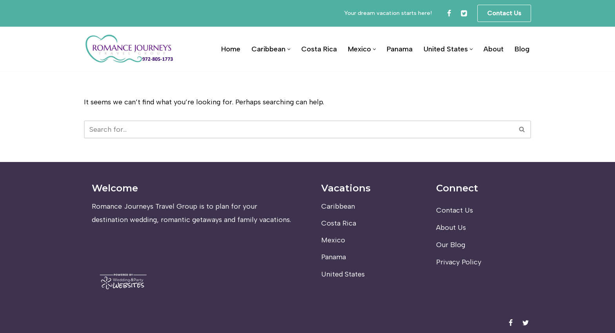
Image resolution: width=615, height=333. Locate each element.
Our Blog (450, 244)
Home (230, 49)
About (494, 49)
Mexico (333, 240)
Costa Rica (319, 49)
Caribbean (338, 206)
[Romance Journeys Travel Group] (129, 49)
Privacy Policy (458, 262)
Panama (400, 49)
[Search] (298, 129)
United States (343, 274)
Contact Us (504, 13)
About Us (451, 227)
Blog (522, 49)
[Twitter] (464, 13)
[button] (288, 49)
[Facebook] (449, 13)
